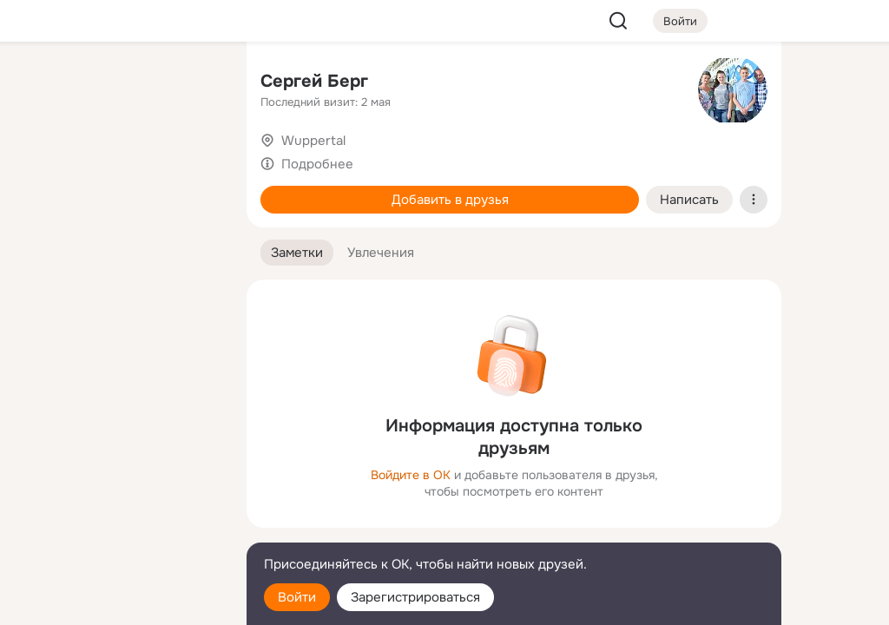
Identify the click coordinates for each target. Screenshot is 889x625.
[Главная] (41, 83)
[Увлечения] (118, 83)
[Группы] (194, 83)
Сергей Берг (314, 81)
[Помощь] (41, 312)
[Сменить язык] (118, 528)
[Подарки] (41, 236)
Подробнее (317, 164)
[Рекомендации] (118, 312)
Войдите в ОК (411, 475)
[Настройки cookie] (118, 602)
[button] (296, 253)
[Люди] (118, 160)
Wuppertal (313, 140)
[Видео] (194, 160)
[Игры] (194, 236)
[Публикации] (41, 160)
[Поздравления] (118, 236)
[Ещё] (118, 491)
